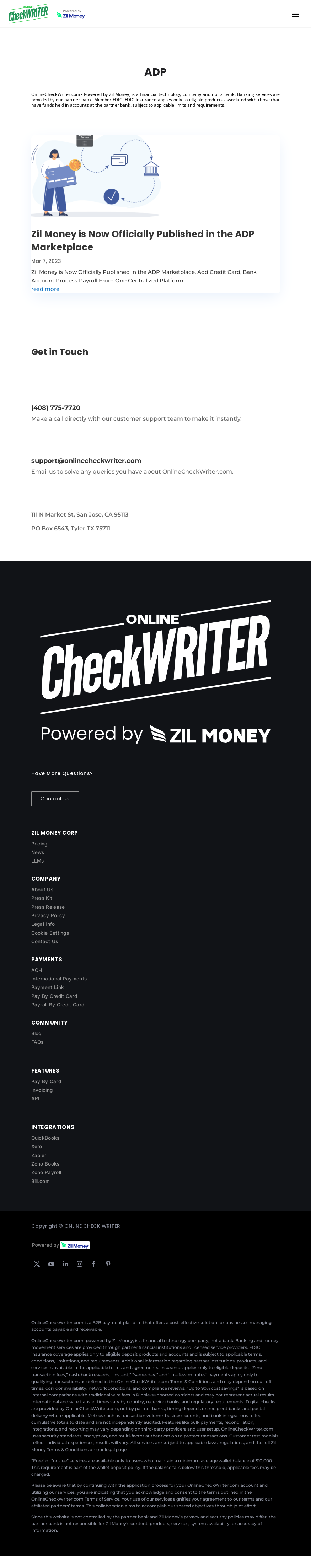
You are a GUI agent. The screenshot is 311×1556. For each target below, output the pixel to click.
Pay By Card (46, 1081)
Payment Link (47, 987)
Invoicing (42, 1090)
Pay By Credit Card (54, 996)
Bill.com (40, 1181)
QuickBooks (45, 1138)
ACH (36, 970)
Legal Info (43, 924)
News (37, 852)
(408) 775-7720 (55, 408)
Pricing (39, 844)
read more (45, 289)
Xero (36, 1146)
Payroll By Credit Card (58, 1004)
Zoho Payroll (46, 1172)
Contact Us (55, 798)
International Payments (59, 979)
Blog (36, 1033)
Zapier (39, 1155)
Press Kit (42, 898)
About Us (42, 889)
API (35, 1098)
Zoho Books (45, 1164)
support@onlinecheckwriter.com (86, 461)
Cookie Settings (50, 933)
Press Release (48, 907)
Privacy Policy (48, 915)
